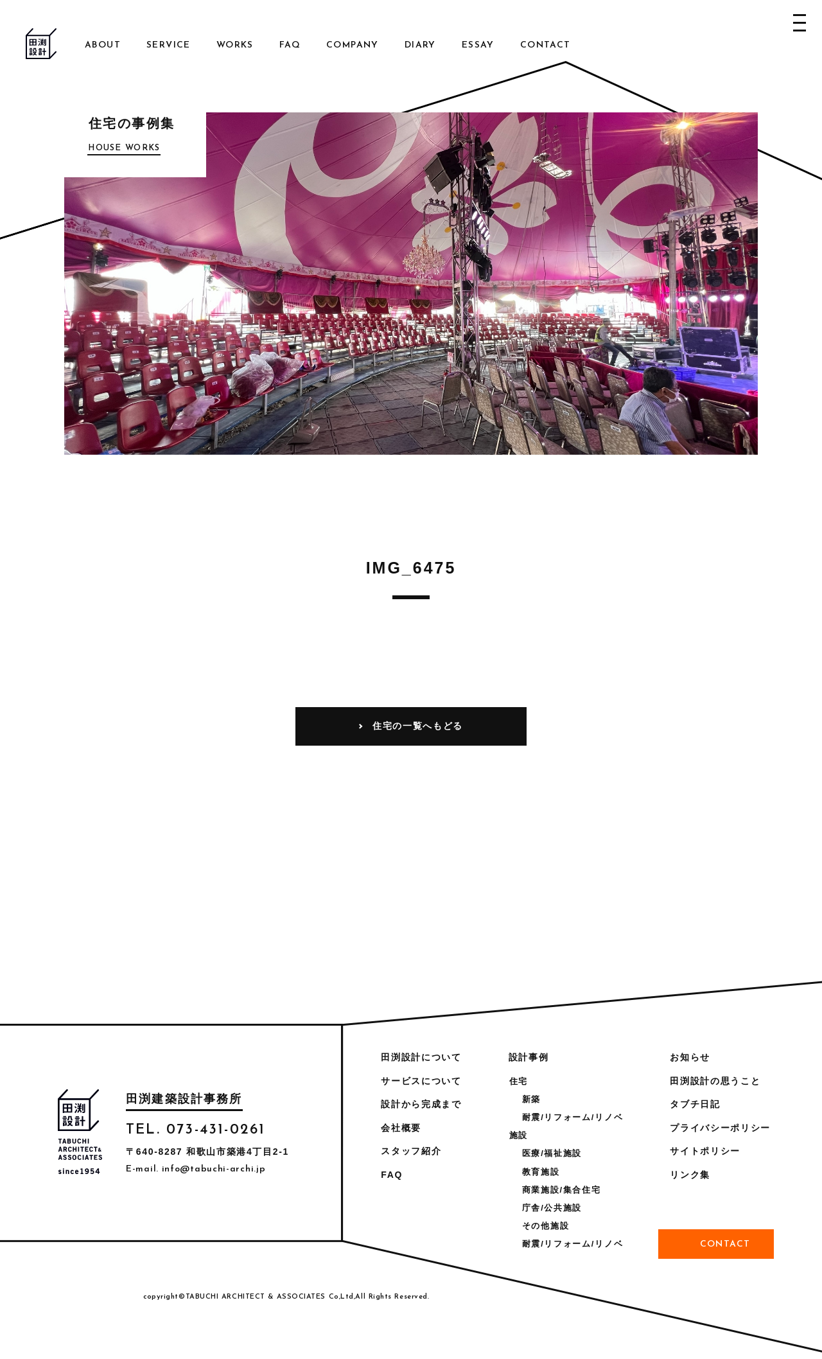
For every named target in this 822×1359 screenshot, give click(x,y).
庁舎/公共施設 (552, 1208)
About (103, 45)
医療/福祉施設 (552, 1153)
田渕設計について (421, 1057)
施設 (518, 1135)
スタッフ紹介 (411, 1151)
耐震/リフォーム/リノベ (572, 1117)
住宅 (518, 1081)
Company (352, 45)
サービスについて (421, 1081)
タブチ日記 (695, 1104)
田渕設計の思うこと (715, 1081)
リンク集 (690, 1175)
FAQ (290, 45)
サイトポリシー (705, 1151)
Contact (545, 45)
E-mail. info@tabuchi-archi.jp (195, 1169)
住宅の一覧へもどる (417, 726)
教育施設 (541, 1172)
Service (168, 45)
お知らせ (690, 1057)
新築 (531, 1099)
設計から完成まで (421, 1104)
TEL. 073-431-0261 (195, 1130)
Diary (420, 45)
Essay (478, 45)
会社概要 (401, 1128)
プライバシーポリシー (720, 1128)
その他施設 (545, 1226)
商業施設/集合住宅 (561, 1190)
